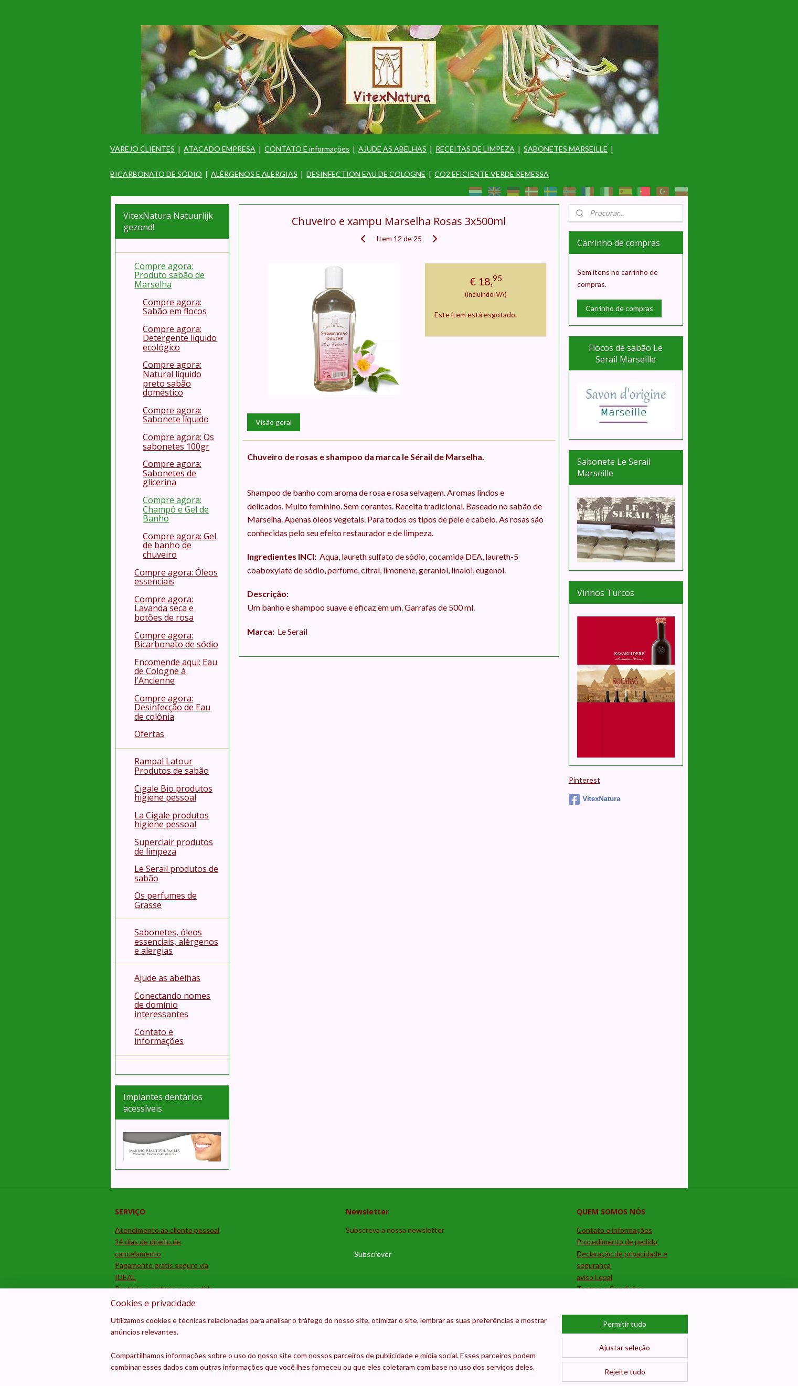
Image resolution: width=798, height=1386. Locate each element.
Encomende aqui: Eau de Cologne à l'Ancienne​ (175, 671)
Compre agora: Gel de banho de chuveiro (179, 545)
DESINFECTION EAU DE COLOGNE (365, 173)
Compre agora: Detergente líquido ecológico (180, 338)
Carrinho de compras (619, 308)
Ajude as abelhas (167, 978)
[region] (330, 1350)
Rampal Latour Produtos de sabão (171, 765)
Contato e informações (159, 1036)
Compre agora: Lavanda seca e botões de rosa (164, 608)
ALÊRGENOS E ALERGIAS (254, 173)
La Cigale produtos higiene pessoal (171, 819)
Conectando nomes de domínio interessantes (172, 1005)
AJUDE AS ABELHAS (392, 148)
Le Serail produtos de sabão (176, 873)
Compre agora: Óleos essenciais (176, 577)
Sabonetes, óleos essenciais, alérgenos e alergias (176, 941)
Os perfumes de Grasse (165, 900)
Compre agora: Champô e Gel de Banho (176, 509)
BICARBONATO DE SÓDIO (156, 173)
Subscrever (372, 1254)
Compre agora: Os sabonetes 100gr (178, 441)
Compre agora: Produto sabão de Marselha (169, 275)
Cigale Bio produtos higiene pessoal (173, 793)
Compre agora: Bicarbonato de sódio (176, 640)
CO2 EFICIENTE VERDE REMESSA (491, 173)
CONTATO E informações (306, 148)
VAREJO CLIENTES (142, 148)
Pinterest (584, 779)
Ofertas (149, 734)
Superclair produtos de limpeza (173, 846)
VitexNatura (595, 799)
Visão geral (274, 422)
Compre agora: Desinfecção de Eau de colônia (172, 707)
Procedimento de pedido (617, 1241)
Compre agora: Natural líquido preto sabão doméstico (172, 378)
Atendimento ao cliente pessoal (167, 1229)
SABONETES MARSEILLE (566, 148)
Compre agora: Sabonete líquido (176, 414)
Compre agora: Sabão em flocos (175, 306)
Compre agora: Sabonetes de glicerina (172, 473)
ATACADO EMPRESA (220, 148)
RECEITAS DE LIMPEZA (475, 148)
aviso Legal (594, 1277)
